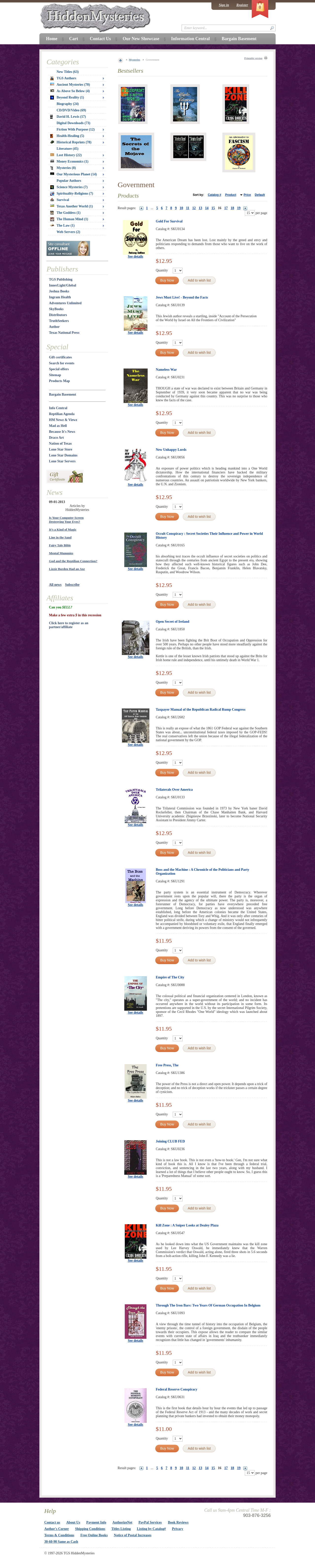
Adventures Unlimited (65, 303)
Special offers (59, 369)
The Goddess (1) (65, 213)
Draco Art (56, 437)
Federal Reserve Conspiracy (176, 1389)
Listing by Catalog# (151, 1529)
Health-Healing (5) (67, 136)
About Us (73, 1522)
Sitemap (55, 375)
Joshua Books (59, 291)
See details (135, 256)
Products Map (59, 381)
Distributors (58, 315)
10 (181, 208)
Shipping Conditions (90, 1529)
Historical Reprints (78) (71, 142)
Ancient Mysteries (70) (70, 84)
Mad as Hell (58, 426)
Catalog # (214, 195)
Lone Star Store (60, 449)
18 (232, 208)
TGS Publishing (60, 279)
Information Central (190, 38)
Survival (59, 200)
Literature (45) (68, 149)
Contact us (52, 1522)
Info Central (58, 408)
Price (247, 195)
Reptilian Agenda (62, 414)
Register (242, 5)
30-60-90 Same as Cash (61, 1541)
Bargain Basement (62, 394)
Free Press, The (167, 1065)
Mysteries (134, 59)
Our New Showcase (141, 38)
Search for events (61, 363)
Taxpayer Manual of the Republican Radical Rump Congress (200, 709)
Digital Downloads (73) (73, 123)
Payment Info (96, 1522)
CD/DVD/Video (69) (71, 110)
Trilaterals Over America (174, 789)
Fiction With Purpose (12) (76, 129)
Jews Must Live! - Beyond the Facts (182, 297)
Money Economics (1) (69, 161)
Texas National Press (64, 333)
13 (200, 208)
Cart (73, 38)
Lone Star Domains (63, 455)
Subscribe (72, 585)
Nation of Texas (60, 443)
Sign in (224, 5)
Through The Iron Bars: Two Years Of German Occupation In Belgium (208, 1305)
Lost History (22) (66, 155)
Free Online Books (94, 1535)
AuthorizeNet (122, 1522)
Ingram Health (60, 297)
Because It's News (62, 432)
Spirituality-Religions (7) (71, 194)
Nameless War (166, 369)
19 (238, 208)
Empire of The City (170, 977)
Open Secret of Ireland (172, 621)
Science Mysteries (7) (69, 187)
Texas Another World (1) (71, 206)
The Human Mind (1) (69, 219)
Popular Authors (69, 181)
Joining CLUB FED (170, 1141)
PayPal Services (150, 1522)
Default (260, 195)
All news (55, 585)
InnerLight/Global (62, 285)
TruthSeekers (59, 321)
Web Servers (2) (68, 232)
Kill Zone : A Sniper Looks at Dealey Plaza (187, 1225)
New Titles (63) (68, 72)
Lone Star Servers (62, 461)
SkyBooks (56, 309)
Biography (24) (68, 104)
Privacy (177, 1529)
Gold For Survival (169, 221)
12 (194, 208)
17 (226, 208)
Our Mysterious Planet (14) (73, 174)
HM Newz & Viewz (63, 420)
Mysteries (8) (63, 168)
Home (51, 38)
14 (206, 208)
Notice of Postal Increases (133, 1535)
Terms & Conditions (59, 1535)
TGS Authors (63, 78)
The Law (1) (62, 225)
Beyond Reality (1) (67, 98)
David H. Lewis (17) (68, 117)
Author (54, 327)
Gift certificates (60, 357)
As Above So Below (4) (70, 91)
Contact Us (100, 38)
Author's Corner (56, 1529)
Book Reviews (178, 1522)
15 (213, 208)
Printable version (253, 58)
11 (187, 208)
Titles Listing (121, 1529)
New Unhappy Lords (171, 450)
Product (230, 195)
